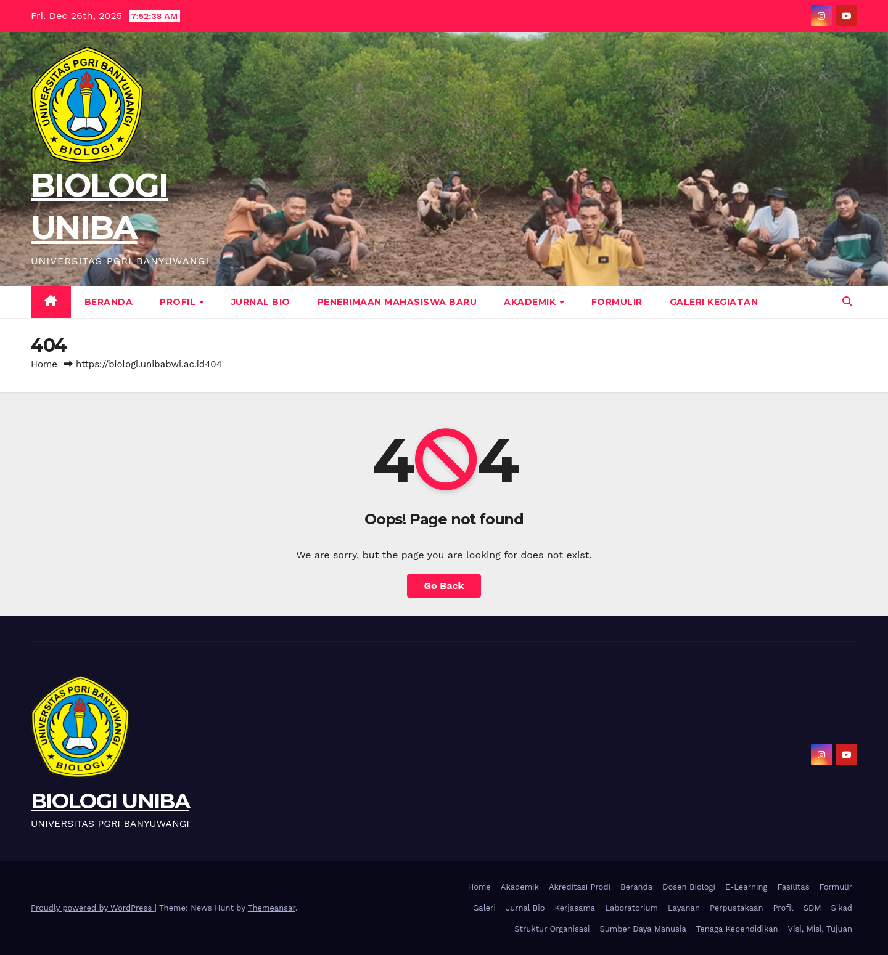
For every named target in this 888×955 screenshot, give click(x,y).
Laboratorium (631, 907)
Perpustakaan (736, 907)
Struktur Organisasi (552, 928)
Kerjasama (575, 907)
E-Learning (746, 887)
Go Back (444, 585)
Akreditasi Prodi (579, 887)
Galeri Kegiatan (714, 301)
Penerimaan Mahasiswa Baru (397, 301)
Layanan (684, 907)
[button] (847, 301)
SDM (812, 907)
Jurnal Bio (260, 301)
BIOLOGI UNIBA (110, 801)
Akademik (531, 301)
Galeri (484, 907)
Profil (179, 301)
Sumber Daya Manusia (643, 928)
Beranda (108, 301)
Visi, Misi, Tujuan (820, 928)
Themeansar (271, 907)
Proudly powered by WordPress (93, 907)
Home (44, 364)
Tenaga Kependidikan (737, 928)
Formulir (617, 301)
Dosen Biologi (688, 887)
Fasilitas (793, 887)
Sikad (841, 907)
